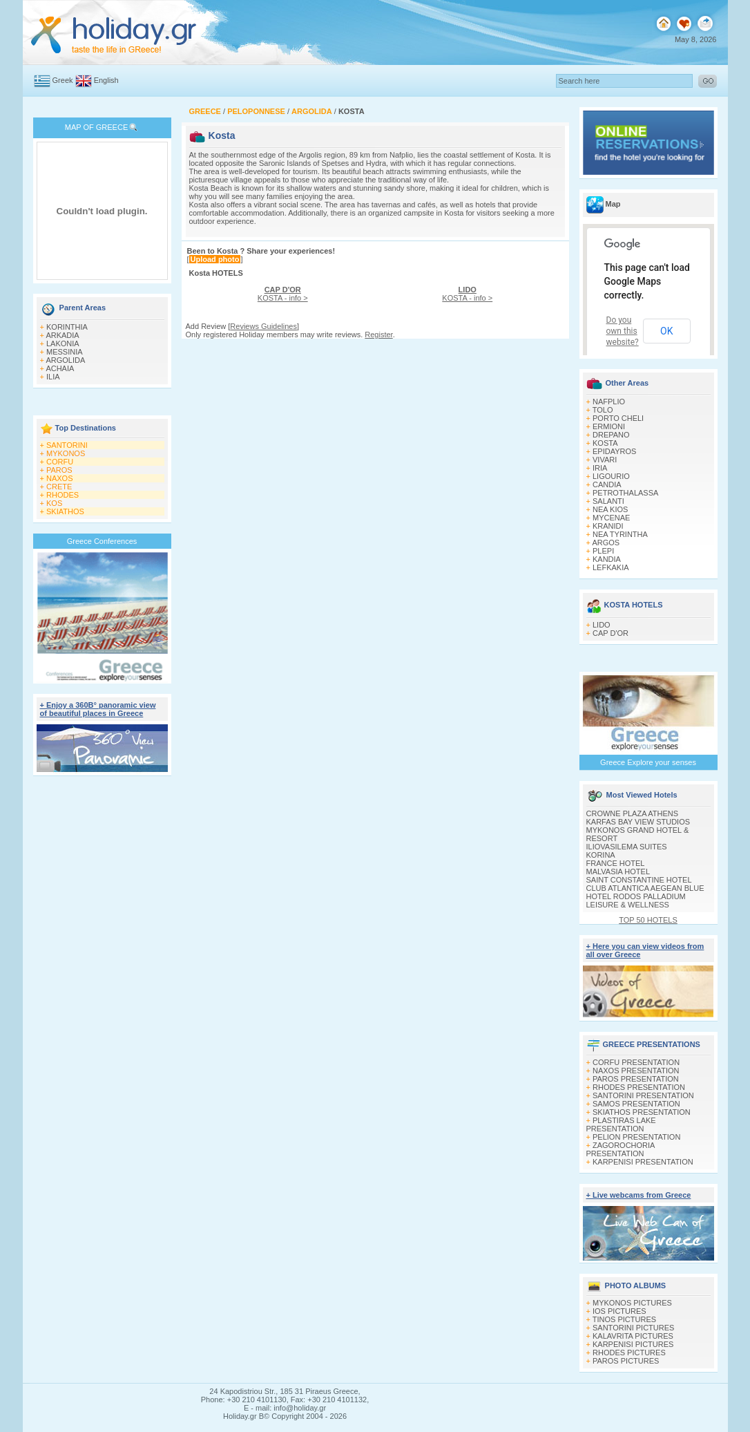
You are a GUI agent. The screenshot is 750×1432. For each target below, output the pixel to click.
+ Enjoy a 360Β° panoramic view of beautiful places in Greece (98, 709)
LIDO (601, 625)
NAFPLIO (609, 401)
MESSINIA (64, 352)
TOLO (603, 410)
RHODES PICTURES (629, 1352)
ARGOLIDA (65, 360)
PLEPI (603, 551)
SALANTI (608, 501)
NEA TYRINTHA (620, 534)
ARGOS (605, 542)
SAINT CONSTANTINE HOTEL (639, 880)
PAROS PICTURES (626, 1361)
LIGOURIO (611, 476)
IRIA (600, 468)
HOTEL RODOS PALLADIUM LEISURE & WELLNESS (636, 900)
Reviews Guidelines (263, 326)
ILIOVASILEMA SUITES (626, 846)
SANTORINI (67, 445)
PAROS (59, 470)
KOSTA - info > (283, 293)
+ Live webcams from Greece (638, 1195)
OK (666, 331)
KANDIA (607, 559)
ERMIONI (609, 426)
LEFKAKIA (611, 567)
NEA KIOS (610, 509)
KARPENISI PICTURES (633, 1344)
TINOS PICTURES (624, 1319)
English (106, 80)
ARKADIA (62, 335)
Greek (62, 80)
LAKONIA (62, 343)
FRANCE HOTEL (615, 863)
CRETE (59, 486)
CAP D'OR (610, 633)
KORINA (600, 855)
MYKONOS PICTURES (632, 1303)
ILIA (53, 377)
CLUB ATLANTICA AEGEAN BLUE (645, 888)
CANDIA (607, 484)
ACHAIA (60, 368)
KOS (54, 503)
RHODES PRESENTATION (639, 1087)
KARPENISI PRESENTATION (643, 1162)
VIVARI (605, 459)
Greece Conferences (102, 541)
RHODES (62, 495)
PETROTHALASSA (625, 493)
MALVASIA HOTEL (618, 871)
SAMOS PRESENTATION (636, 1104)
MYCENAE (611, 518)
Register (378, 334)
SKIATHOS (65, 511)
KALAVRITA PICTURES (633, 1336)
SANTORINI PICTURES (633, 1327)
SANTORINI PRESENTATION (643, 1095)
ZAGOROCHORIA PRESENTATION (620, 1149)
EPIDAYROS (614, 451)
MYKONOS (65, 453)
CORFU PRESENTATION (636, 1062)
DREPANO (611, 435)
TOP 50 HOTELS (648, 920)
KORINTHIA (67, 327)
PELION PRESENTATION (636, 1137)
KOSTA (605, 443)
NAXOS (59, 478)
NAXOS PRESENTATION (636, 1070)
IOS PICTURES (619, 1311)
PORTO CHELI (618, 418)
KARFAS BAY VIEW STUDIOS (638, 822)
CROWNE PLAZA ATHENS (632, 813)
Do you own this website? (622, 331)
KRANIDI (608, 526)
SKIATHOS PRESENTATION (642, 1112)
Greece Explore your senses (648, 762)
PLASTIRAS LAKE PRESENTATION (621, 1124)
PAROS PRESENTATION (636, 1079)
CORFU (59, 462)
